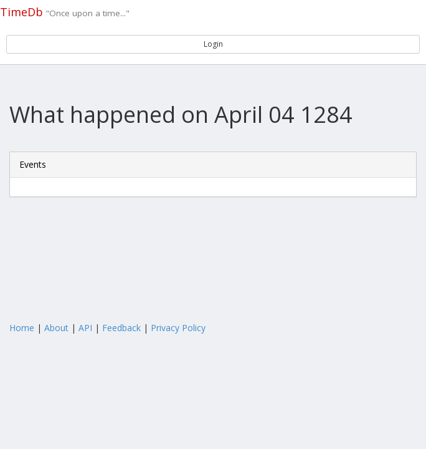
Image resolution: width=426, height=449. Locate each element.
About (56, 328)
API (85, 328)
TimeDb (21, 11)
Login (213, 44)
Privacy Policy (178, 328)
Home (21, 328)
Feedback (121, 328)
